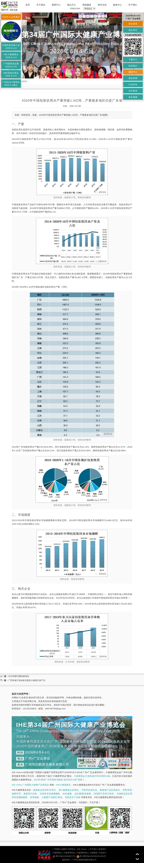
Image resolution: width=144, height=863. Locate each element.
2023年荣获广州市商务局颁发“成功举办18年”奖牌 (58, 779)
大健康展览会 (82, 853)
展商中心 (56, 5)
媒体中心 (117, 5)
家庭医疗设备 (30, 793)
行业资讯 (23, 81)
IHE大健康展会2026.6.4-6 (11, 56)
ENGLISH (75, 8)
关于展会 (40, 5)
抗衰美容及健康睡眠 (50, 793)
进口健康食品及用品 (68, 790)
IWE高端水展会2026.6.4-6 (11, 74)
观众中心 (71, 5)
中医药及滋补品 (89, 790)
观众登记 (133, 30)
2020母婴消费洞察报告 (18, 676)
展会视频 (133, 97)
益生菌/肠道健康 (83, 793)
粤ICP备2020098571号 (64, 856)
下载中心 (133, 59)
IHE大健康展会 (63, 785)
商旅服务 (86, 5)
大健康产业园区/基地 (52, 797)
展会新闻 (133, 78)
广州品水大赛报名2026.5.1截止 (11, 83)
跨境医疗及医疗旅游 (104, 793)
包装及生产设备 (72, 797)
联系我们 (102, 849)
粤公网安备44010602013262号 (91, 856)
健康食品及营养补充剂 (44, 790)
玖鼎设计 (102, 853)
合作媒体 (133, 91)
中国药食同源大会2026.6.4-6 (11, 46)
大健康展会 (57, 853)
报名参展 (133, 24)
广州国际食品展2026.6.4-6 (11, 65)
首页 (28, 5)
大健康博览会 (69, 853)
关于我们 (132, 5)
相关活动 (102, 5)
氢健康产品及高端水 (110, 790)
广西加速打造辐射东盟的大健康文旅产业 (26, 680)
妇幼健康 (67, 793)
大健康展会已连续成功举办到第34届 (92, 776)
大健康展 (93, 853)
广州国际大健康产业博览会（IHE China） (70, 849)
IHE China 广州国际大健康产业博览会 (30, 785)
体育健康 (34, 797)
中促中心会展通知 (11, 17)
